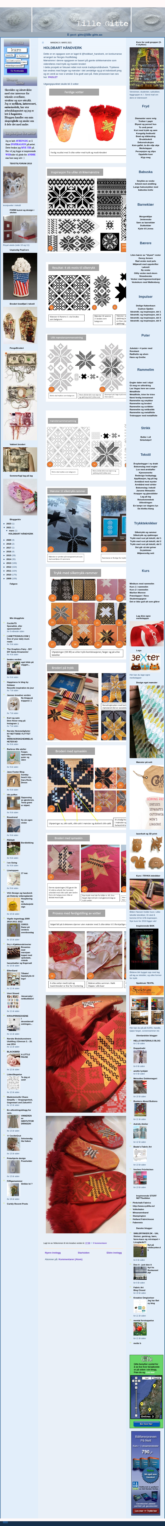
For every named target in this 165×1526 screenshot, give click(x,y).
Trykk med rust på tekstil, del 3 (145, 544)
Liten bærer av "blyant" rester (146, 255)
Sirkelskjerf (145, 440)
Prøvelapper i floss (139, 595)
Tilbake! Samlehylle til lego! (27, 976)
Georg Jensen (146, 258)
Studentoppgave (138, 598)
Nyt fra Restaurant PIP (153, 1270)
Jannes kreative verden (19, 695)
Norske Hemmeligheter (18, 731)
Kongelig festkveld (145, 133)
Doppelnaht (139, 1048)
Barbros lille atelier (16, 749)
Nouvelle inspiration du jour (20, 688)
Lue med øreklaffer (145, 469)
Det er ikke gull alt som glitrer (145, 601)
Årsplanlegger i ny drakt (145, 463)
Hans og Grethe (138, 357)
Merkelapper (145, 148)
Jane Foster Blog (15, 772)
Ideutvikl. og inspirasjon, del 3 (145, 318)
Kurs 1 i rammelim (139, 586)
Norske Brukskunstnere (19, 1038)
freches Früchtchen (143, 1169)
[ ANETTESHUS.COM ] (18, 636)
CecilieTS (12, 623)
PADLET (53, 77)
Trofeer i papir (146, 121)
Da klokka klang (146, 508)
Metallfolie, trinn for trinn (142, 394)
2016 (9, 551)
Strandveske (145, 276)
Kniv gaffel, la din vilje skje (145, 145)
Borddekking (27, 843)
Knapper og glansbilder (146, 493)
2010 (9, 574)
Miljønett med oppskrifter (146, 264)
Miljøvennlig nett (145, 553)
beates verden (14, 659)
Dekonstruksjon (146, 142)
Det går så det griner (145, 547)
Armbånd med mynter (146, 481)
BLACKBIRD (13, 1051)
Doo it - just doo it (142, 1264)
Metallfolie (135, 391)
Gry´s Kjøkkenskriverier (19, 944)
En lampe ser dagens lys (145, 505)
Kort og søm (13, 718)
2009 (9, 578)
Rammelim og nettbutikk (142, 409)
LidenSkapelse (14, 1074)
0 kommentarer (100, 1243)
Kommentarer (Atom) (70, 1259)
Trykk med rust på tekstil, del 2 (145, 541)
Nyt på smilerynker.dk (154, 1247)
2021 (9, 527)
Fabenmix (138, 1222)
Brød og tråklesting (145, 136)
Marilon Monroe (138, 592)
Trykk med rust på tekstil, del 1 (145, 538)
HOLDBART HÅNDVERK (20, 533)
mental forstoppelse (143, 1320)
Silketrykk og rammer (146, 532)
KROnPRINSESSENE (17, 1016)
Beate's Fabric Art (142, 1146)
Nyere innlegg (53, 1252)
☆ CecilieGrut (14, 1135)
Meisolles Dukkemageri (145, 1078)
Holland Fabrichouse (143, 1219)
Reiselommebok (146, 499)
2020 (9, 540)
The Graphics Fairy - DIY (19, 649)
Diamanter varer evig (145, 118)
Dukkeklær (145, 225)
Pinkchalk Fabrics (142, 1202)
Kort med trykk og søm (145, 130)
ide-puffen (12, 794)
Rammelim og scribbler (141, 406)
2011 (9, 571)
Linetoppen (13, 870)
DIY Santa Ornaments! (17, 652)
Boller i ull (145, 437)
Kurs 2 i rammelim (139, 589)
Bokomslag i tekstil (145, 487)
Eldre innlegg (114, 1252)
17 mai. (24, 873)
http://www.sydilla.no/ (144, 1206)
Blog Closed (139, 1290)
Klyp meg (146, 157)
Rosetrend (12, 817)
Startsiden (84, 1252)
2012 (9, 567)
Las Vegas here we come (142, 388)
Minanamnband (140, 1212)
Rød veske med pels (145, 261)
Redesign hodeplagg (145, 475)
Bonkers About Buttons (145, 1101)
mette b (137, 1343)
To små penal (146, 127)
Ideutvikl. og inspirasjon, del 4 (145, 320)
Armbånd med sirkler (145, 484)
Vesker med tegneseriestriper (146, 279)
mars (12, 530)
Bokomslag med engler (145, 466)
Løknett (145, 267)
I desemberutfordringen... (27, 1021)
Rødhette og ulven (139, 354)
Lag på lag (145, 496)
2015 (9, 555)
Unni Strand (13, 993)
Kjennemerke (145, 472)
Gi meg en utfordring (140, 385)
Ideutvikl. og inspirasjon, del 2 (145, 314)
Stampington (139, 1216)
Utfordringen (145, 502)
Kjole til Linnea (145, 228)
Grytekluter (145, 550)
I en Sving (12, 862)
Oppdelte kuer (145, 154)
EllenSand (12, 970)
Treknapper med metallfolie (143, 415)
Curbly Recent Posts (17, 1204)
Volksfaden (138, 1209)
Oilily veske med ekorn (145, 273)
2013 (9, 563)
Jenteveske (145, 219)
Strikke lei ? (26, 1184)
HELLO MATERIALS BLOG (146, 1040)
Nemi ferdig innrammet (141, 397)
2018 (9, 544)
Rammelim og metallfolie (142, 412)
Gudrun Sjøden (145, 309)
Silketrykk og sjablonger (145, 535)
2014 (9, 559)
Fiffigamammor (14, 1181)
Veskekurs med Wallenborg (146, 282)
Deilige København (145, 305)
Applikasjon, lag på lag (145, 478)
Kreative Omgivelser (143, 1297)
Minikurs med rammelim (142, 583)
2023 (9, 523)
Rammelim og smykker (141, 400)
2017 (9, 547)
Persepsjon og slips (145, 151)
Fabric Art (138, 1287)
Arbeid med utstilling (145, 184)
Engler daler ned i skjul (141, 382)
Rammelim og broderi (141, 403)
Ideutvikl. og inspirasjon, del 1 (145, 311)
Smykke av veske (145, 181)
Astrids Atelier (140, 1124)
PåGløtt (11, 840)
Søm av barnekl (145, 222)
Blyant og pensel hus (146, 124)
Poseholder (26, 1161)
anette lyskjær (140, 1071)
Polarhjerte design (16, 1158)
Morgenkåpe (145, 216)
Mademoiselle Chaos (17, 1097)
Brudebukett (145, 139)
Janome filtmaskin (145, 490)
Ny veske (145, 270)
